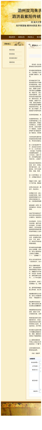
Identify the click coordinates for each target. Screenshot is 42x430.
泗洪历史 (12, 62)
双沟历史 (12, 54)
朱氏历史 (12, 50)
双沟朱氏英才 (13, 58)
